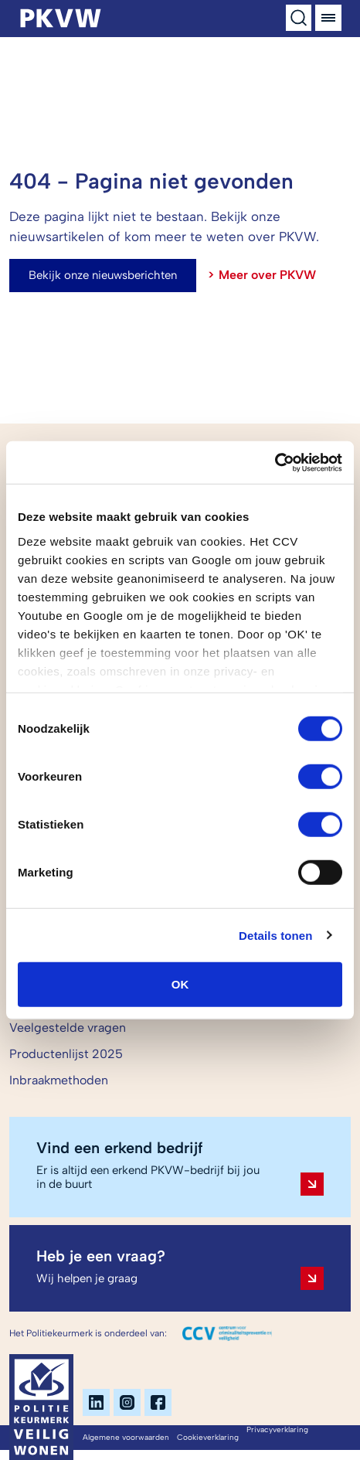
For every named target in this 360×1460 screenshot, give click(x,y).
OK (180, 984)
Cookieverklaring (208, 1437)
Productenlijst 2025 (66, 1054)
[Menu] (328, 18)
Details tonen (275, 934)
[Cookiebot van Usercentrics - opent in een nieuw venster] (274, 462)
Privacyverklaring (277, 1429)
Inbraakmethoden (58, 1080)
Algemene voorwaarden (126, 1437)
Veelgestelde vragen (67, 1027)
